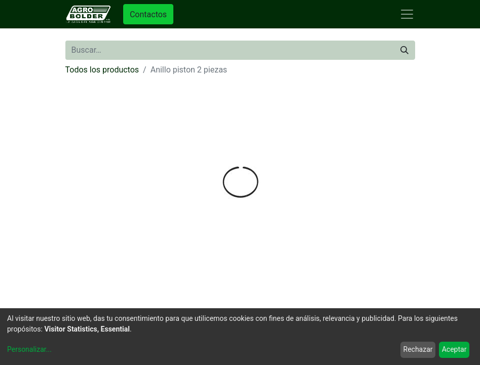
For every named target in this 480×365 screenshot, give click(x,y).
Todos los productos (102, 70)
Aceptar (454, 349)
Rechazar (418, 349)
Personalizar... (29, 349)
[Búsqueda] (404, 50)
